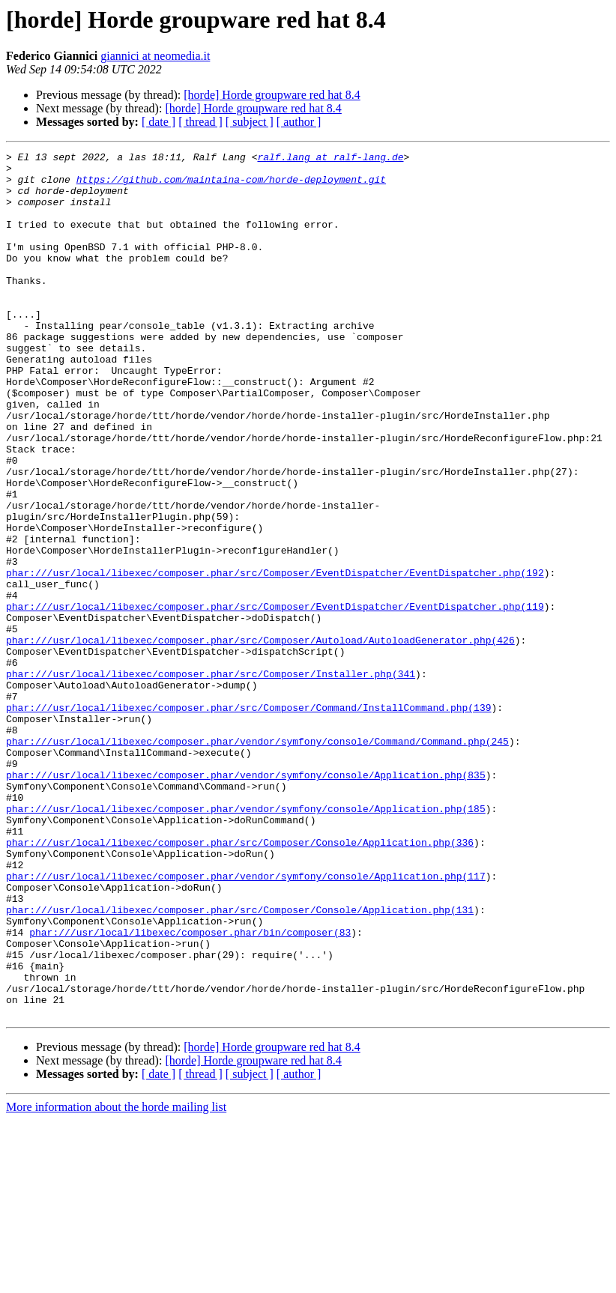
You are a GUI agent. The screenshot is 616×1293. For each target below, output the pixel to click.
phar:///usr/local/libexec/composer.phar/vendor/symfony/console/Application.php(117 (246, 1022)
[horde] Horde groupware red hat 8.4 (272, 94)
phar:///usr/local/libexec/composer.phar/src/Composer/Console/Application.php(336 (240, 981)
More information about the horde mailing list (116, 1280)
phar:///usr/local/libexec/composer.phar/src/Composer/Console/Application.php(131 (240, 1062)
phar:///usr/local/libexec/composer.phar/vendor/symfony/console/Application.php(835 (246, 900)
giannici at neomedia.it (155, 55)
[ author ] (299, 121)
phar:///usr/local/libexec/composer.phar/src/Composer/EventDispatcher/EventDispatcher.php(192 (275, 657)
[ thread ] (200, 121)
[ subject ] (250, 121)
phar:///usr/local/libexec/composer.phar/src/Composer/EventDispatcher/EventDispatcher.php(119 (275, 698)
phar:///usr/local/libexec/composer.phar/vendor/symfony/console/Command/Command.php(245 (257, 860)
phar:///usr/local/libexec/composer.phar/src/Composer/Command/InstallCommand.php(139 (248, 819)
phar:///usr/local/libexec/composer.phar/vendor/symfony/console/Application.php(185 (246, 941)
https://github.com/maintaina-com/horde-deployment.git (231, 186)
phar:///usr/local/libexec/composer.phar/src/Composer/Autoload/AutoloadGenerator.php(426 (260, 738)
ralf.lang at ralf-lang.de (330, 159)
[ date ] (158, 121)
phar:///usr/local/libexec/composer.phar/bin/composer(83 (190, 1089)
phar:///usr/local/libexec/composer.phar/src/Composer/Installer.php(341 (210, 779)
